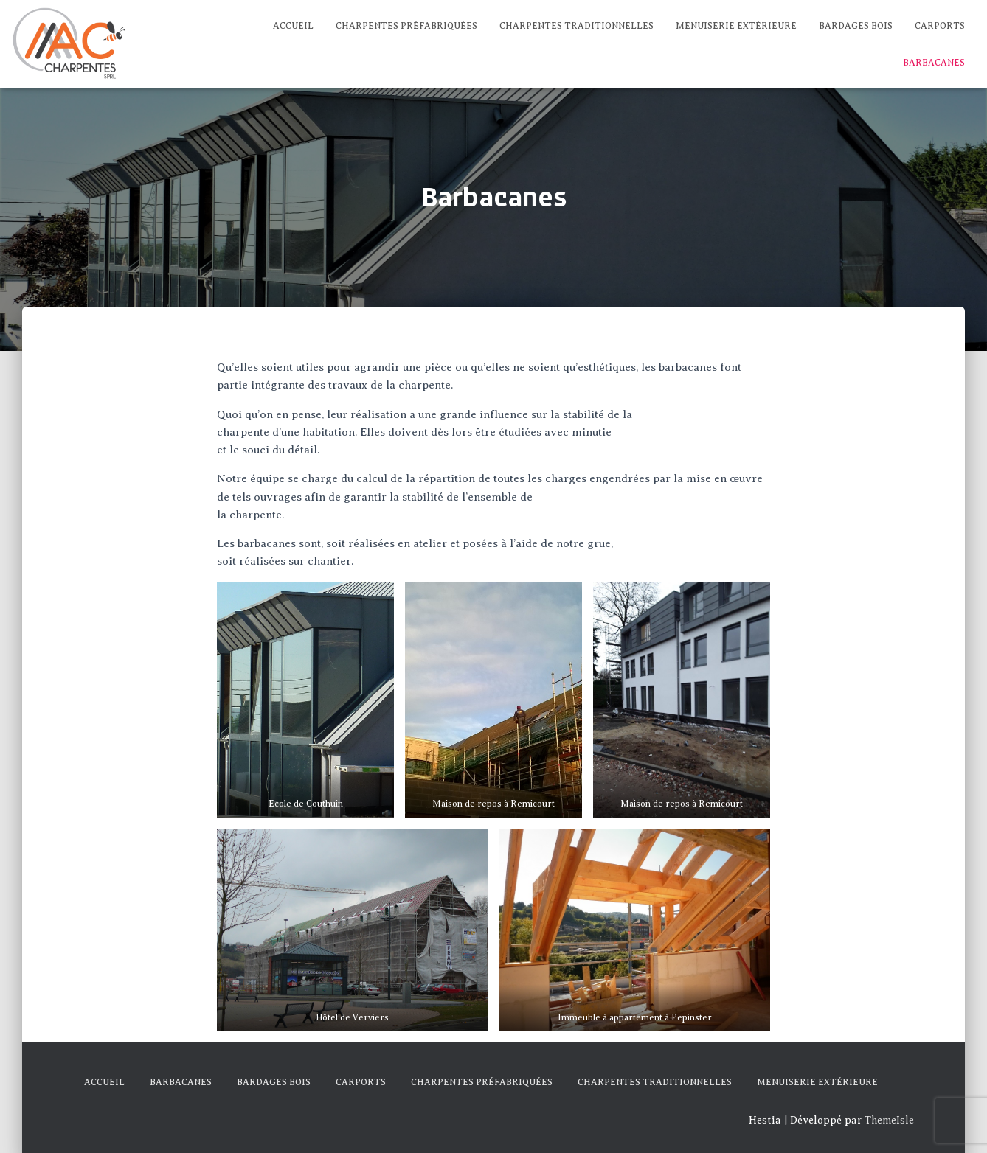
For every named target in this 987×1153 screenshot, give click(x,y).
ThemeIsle (889, 1120)
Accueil (293, 26)
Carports (940, 26)
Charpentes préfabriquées (406, 26)
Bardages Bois (856, 26)
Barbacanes (934, 63)
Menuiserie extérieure (736, 26)
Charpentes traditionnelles (576, 26)
